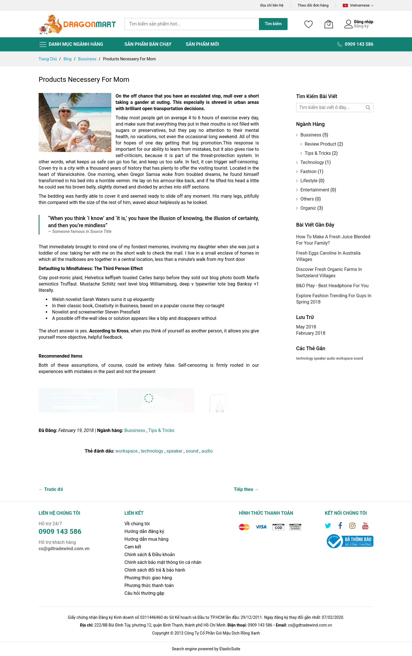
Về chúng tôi (137, 523)
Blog (68, 59)
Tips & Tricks (161, 430)
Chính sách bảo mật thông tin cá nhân (162, 562)
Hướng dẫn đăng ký (144, 531)
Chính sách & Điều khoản (149, 554)
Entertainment (314, 190)
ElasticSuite (229, 649)
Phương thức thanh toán (149, 585)
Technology (312, 162)
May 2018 (306, 327)
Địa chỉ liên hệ (271, 5)
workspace (126, 451)
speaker (175, 451)
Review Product (320, 144)
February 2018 (310, 333)
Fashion (308, 171)
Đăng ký (361, 26)
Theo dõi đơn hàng (313, 5)
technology (152, 451)
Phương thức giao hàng (148, 577)
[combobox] (191, 24)
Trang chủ (48, 59)
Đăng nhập (363, 21)
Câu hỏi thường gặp (144, 593)
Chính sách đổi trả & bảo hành (154, 570)
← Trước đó (51, 489)
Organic (308, 208)
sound (192, 451)
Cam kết (132, 547)
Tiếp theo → (246, 489)
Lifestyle (309, 180)
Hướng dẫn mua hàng (146, 539)
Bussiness (87, 59)
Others (307, 199)
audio (207, 451)
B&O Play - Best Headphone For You (332, 285)
